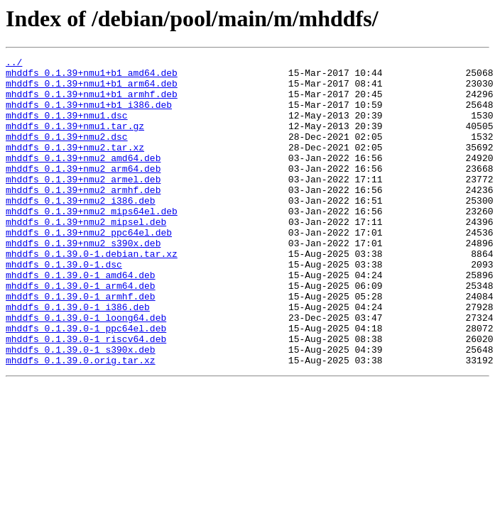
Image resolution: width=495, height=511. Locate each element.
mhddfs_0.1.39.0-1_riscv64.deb (86, 396)
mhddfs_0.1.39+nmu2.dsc (67, 153)
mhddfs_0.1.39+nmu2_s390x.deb (83, 281)
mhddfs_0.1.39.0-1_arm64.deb (81, 332)
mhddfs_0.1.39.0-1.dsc (64, 306)
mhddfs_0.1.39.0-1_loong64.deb (86, 370)
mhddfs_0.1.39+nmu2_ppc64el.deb (89, 268)
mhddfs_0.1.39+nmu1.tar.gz (75, 140)
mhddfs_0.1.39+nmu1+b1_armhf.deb (92, 102)
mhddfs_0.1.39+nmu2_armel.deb (83, 204)
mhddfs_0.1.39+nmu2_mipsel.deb (86, 255)
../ (14, 63)
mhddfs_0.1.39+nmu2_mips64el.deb (92, 242)
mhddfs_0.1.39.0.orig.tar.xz (81, 421)
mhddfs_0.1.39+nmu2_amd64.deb (83, 178)
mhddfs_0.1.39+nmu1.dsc (67, 127)
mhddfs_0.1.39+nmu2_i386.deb (81, 230)
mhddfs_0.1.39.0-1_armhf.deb (81, 345)
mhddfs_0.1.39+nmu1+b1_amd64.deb (92, 76)
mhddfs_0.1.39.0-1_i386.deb (78, 357)
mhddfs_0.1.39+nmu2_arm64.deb (83, 191)
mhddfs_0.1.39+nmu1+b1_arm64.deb (92, 89)
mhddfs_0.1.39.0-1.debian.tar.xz (92, 293)
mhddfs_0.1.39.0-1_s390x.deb (81, 408)
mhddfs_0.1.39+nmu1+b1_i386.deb (89, 115)
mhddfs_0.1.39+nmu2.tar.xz (75, 166)
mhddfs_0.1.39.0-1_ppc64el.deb (86, 383)
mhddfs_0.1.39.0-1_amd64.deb (81, 319)
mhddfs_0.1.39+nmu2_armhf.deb (83, 217)
